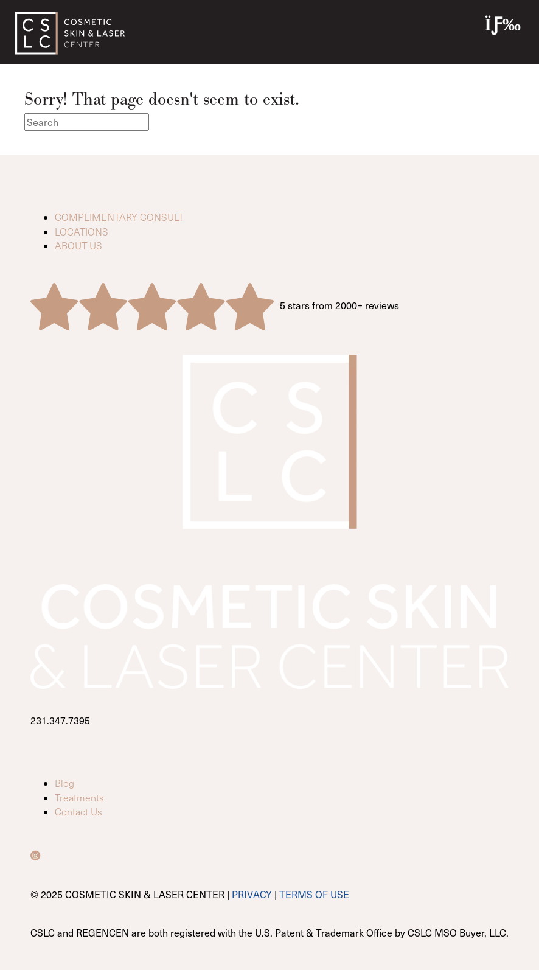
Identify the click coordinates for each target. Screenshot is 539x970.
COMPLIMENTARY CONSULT (119, 217)
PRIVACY (252, 894)
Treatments (79, 797)
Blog (64, 782)
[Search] (86, 122)
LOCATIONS (81, 231)
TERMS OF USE (314, 894)
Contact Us (78, 811)
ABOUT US (78, 245)
